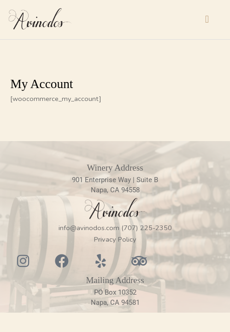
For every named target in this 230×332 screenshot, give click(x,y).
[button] (207, 19)
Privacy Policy (115, 239)
